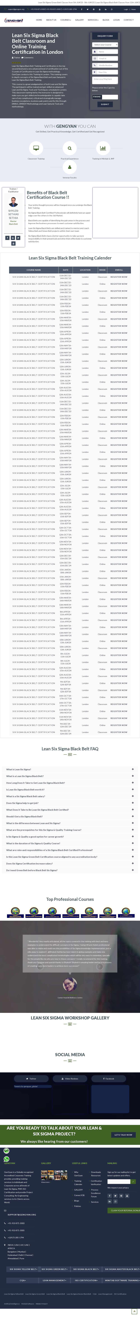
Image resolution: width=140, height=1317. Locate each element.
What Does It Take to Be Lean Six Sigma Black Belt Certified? (37, 824)
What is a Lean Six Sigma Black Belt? (25, 791)
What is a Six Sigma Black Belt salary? (25, 811)
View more (46, 1197)
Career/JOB (79, 1210)
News (133, 9)
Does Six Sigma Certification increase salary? (29, 878)
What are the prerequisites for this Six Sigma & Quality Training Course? (43, 844)
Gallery (79, 34)
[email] (108, 72)
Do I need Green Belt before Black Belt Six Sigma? (32, 885)
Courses (65, 34)
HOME (39, 34)
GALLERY (78, 1204)
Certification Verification (96, 1197)
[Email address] (119, 1196)
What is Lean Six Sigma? (18, 784)
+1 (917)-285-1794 (69, 9)
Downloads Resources (96, 1188)
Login (116, 34)
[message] (105, 94)
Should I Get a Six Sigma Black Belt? (24, 831)
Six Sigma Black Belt (86, 1284)
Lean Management (54, 1295)
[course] (105, 58)
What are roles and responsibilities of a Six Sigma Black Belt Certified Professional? (49, 865)
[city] (107, 86)
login (126, 9)
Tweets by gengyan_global (25, 1101)
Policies (77, 1221)
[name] (107, 65)
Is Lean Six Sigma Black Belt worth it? (25, 804)
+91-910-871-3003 (38, 9)
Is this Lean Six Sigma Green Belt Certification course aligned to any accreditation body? (51, 871)
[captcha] (105, 111)
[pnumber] (107, 79)
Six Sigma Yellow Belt (23, 1284)
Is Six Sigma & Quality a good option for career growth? (35, 851)
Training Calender (78, 1197)
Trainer (17, 71)
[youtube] (13, 258)
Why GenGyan (78, 1188)
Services (93, 34)
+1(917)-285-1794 (16, 1252)
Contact (129, 34)
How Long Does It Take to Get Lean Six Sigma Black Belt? (35, 797)
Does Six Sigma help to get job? (22, 818)
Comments (28, 71)
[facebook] (7, 253)
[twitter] (18, 253)
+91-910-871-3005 (53, 9)
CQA (23, 1295)
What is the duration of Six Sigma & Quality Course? (33, 858)
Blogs (106, 34)
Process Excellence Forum (96, 1207)
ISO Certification (86, 1295)
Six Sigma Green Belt (54, 1284)
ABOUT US (51, 34)
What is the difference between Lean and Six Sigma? (33, 838)
